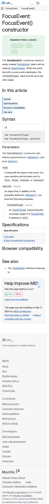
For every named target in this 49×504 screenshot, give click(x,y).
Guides (5, 445)
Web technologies (11, 436)
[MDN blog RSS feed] (23, 352)
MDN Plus (7, 385)
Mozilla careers (10, 375)
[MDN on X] (13, 352)
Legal (28, 481)
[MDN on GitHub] (3, 352)
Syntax (7, 99)
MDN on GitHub (10, 422)
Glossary (6, 455)
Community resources (13, 408)
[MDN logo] (7, 339)
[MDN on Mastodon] (18, 352)
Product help (8, 390)
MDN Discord (9, 417)
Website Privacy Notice (13, 477)
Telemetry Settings (11, 481)
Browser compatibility (14, 107)
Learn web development (14, 440)
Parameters (10, 147)
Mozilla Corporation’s (17, 491)
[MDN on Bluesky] (8, 352)
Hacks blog (8, 460)
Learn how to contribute (16, 298)
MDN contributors (22, 310)
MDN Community (10, 403)
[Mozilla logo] (11, 471)
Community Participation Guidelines (19, 485)
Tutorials (6, 450)
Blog (4, 370)
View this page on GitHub (16, 314)
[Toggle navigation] (44, 3)
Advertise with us (10, 380)
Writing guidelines (10, 413)
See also (8, 112)
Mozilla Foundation (22, 494)
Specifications (11, 103)
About (5, 365)
